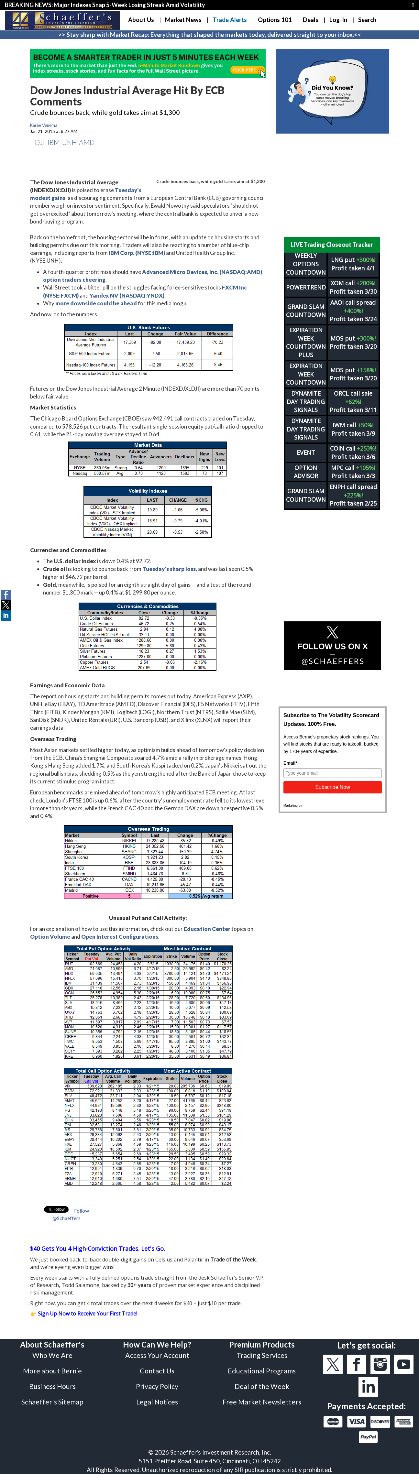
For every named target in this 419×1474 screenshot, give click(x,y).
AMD (86, 142)
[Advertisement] (332, 185)
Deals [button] (310, 19)
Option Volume (50, 936)
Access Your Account (157, 1355)
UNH (69, 142)
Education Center (207, 928)
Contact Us (157, 1371)
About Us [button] (141, 19)
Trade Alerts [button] (230, 19)
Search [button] (367, 19)
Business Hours (52, 1386)
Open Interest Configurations (119, 936)
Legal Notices (157, 1402)
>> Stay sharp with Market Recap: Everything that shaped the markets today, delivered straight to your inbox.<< (209, 34)
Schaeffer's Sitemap (52, 1402)
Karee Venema (43, 125)
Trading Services (262, 1355)
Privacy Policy (157, 1386)
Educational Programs (262, 1371)
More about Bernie (52, 1371)
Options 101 (275, 19)
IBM (53, 142)
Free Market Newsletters (262, 1402)
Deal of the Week (262, 1386)
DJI (40, 142)
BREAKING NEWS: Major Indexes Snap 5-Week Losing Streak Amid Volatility (105, 4)
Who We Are (52, 1355)
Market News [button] (183, 19)
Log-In (338, 19)
